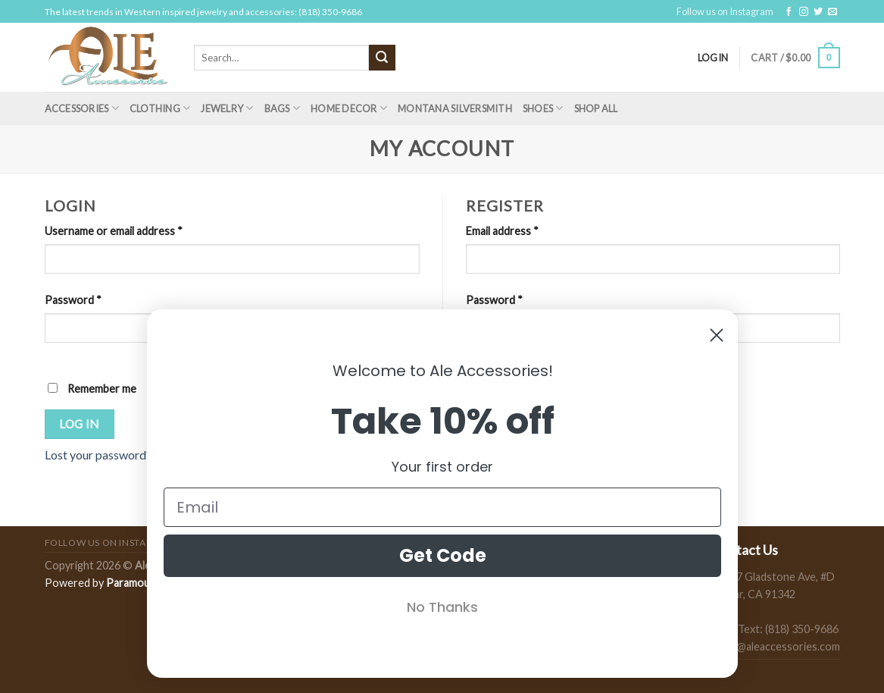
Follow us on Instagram (724, 11)
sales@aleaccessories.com (776, 646)
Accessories (82, 108)
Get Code (442, 555)
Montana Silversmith (455, 108)
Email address (502, 230)
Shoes (543, 108)
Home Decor (349, 108)
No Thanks (442, 606)
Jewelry (227, 108)
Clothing (160, 108)
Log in (79, 424)
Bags (282, 108)
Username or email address (114, 230)
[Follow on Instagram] (803, 12)
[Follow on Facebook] (788, 12)
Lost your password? (98, 454)
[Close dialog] (716, 335)
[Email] (442, 507)
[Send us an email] (832, 12)
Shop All (596, 108)
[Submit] (382, 58)
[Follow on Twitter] (818, 12)
